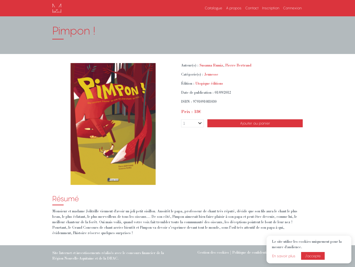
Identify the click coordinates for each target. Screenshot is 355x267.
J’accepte (313, 256)
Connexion (292, 8)
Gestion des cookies (213, 253)
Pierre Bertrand (238, 66)
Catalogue (213, 8)
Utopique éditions (209, 84)
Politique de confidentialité (252, 253)
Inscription (270, 8)
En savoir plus (283, 256)
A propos (234, 8)
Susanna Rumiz (211, 66)
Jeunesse (211, 75)
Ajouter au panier (255, 123)
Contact (252, 8)
